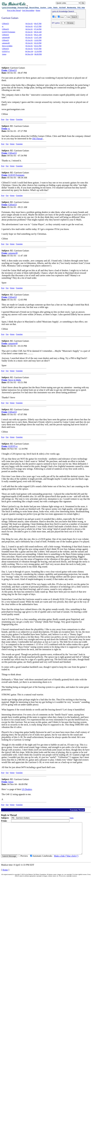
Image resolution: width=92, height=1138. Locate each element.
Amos (4, 54)
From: (5, 70)
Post (2, 119)
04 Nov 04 (29, 51)
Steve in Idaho (7, 46)
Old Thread (37, 138)
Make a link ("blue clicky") (66, 862)
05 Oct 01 (29, 32)
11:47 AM (37, 37)
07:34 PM (37, 29)
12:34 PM (38, 51)
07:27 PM (37, 26)
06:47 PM (37, 23)
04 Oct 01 (29, 23)
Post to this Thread (14, 10)
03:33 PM (37, 43)
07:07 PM (37, 49)
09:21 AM (37, 35)
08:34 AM (37, 32)
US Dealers (27, 789)
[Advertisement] (68, 47)
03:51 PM (37, 46)
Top (7, 119)
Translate (19, 119)
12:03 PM (37, 40)
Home (38, 10)
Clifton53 (5, 23)
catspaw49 (6, 37)
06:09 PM (38, 54)
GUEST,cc (6, 51)
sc (2, 26)
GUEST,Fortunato (8, 32)
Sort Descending (28, 10)
